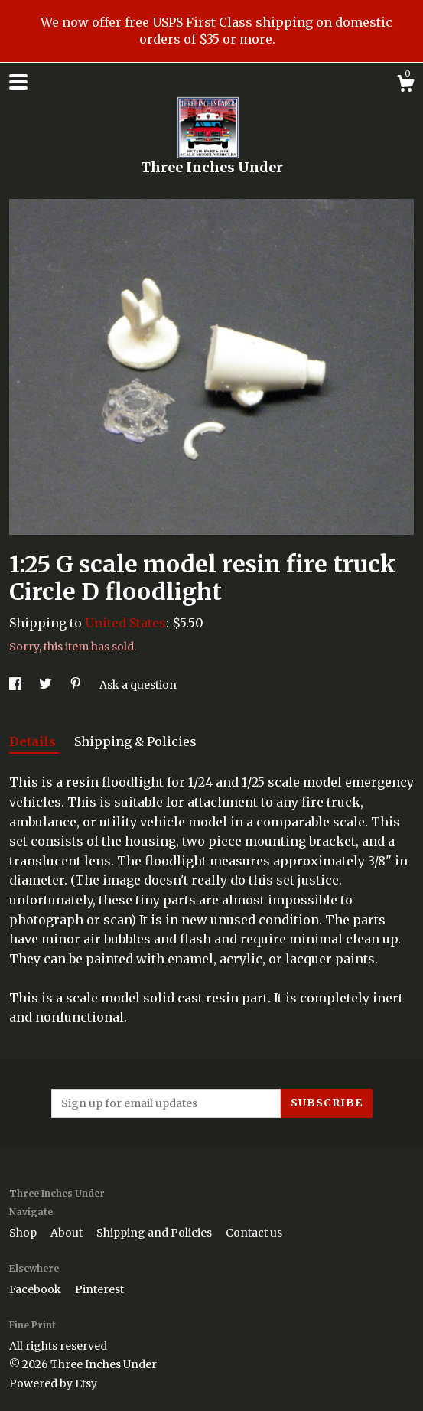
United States (125, 623)
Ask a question (138, 685)
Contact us (254, 1233)
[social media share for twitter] (46, 685)
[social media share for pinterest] (77, 685)
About (67, 1233)
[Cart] (405, 85)
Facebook (36, 1289)
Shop (24, 1233)
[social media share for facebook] (16, 685)
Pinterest (99, 1289)
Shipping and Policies (155, 1233)
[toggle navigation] (18, 82)
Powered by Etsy (53, 1383)
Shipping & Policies (135, 741)
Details (34, 741)
